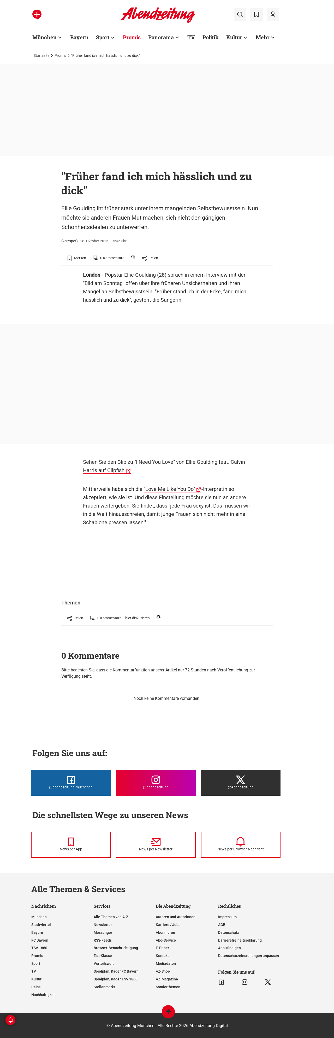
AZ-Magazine (167, 979)
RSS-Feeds (103, 940)
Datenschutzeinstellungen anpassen (248, 956)
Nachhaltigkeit (43, 995)
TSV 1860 (39, 948)
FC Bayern (39, 940)
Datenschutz (228, 932)
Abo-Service (166, 940)
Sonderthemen (168, 987)
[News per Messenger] (71, 845)
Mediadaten (166, 963)
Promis (132, 37)
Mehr (263, 37)
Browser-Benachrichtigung (116, 948)
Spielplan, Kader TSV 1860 (116, 979)
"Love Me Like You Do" (169, 489)
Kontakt (162, 956)
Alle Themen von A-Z (111, 917)
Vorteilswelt (104, 963)
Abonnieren (165, 932)
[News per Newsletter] (155, 845)
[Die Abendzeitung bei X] (241, 783)
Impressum (227, 917)
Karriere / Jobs (168, 925)
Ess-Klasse (103, 956)
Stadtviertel (41, 925)
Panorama (161, 37)
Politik (210, 37)
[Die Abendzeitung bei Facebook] (71, 783)
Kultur (234, 37)
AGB (221, 925)
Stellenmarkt (104, 987)
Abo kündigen (229, 948)
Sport (102, 37)
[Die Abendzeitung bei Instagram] (155, 783)
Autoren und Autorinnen (175, 917)
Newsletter (103, 925)
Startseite (41, 55)
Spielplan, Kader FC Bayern (116, 971)
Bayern (79, 37)
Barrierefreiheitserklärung (240, 940)
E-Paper (162, 948)
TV (191, 37)
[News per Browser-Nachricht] (241, 845)
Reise (36, 987)
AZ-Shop (163, 971)
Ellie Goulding (140, 275)
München (44, 37)
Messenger (103, 932)
